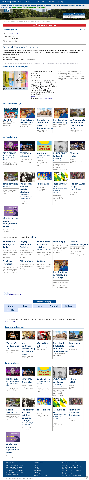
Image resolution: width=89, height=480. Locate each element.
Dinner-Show (15, 469)
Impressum (23, 478)
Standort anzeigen (35, 96)
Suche (17, 21)
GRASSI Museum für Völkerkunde (34, 21)
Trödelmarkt (9, 470)
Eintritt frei (18, 472)
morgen (70, 14)
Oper (22, 472)
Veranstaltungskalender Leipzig (11, 2)
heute (65, 14)
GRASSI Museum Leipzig (45, 98)
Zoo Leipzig (13, 467)
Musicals (8, 467)
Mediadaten (9, 478)
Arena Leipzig (13, 472)
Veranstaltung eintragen (40, 475)
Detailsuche (37, 474)
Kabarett (20, 467)
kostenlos (36, 469)
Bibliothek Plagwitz (10, 321)
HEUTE (43, 2)
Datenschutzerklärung (17, 7)
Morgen (15, 470)
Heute (19, 474)
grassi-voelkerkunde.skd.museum (46, 80)
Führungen (24, 468)
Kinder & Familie (22, 21)
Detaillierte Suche (79, 14)
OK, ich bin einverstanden (30, 7)
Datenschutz (16, 478)
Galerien (17, 467)
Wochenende (13, 465)
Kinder (7, 474)
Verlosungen (8, 468)
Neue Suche (15, 314)
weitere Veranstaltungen (13, 294)
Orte (35, 2)
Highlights (52, 2)
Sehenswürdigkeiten (20, 465)
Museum (10, 474)
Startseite (5, 21)
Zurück (84, 30)
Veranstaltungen (11, 21)
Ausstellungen (20, 470)
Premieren (8, 472)
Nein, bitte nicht (41, 7)
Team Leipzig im (30, 478)
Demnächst (8, 465)
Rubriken (28, 2)
